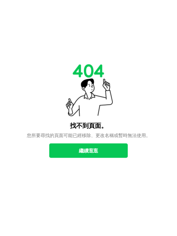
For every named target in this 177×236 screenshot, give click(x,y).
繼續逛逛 (88, 151)
